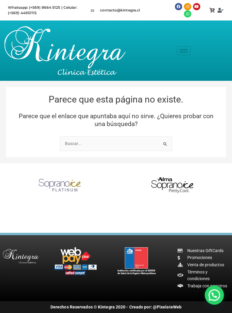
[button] (214, 296)
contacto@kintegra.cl (120, 10)
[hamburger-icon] (183, 50)
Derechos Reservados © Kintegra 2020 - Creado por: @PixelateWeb (116, 307)
